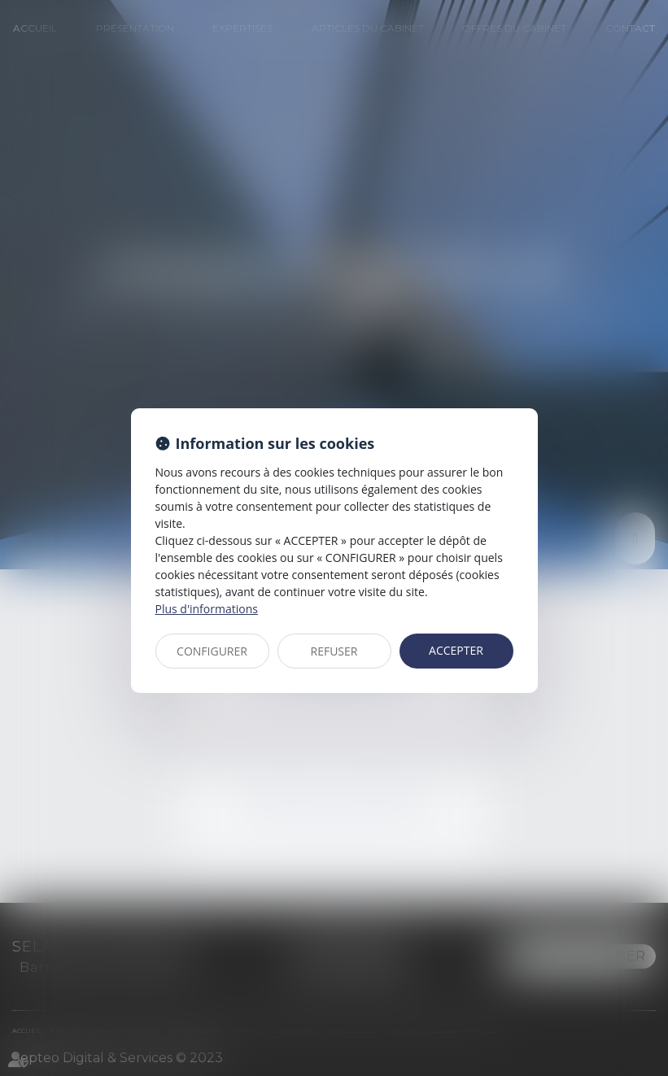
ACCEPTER (456, 650)
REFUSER (334, 651)
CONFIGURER (212, 651)
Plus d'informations (206, 608)
